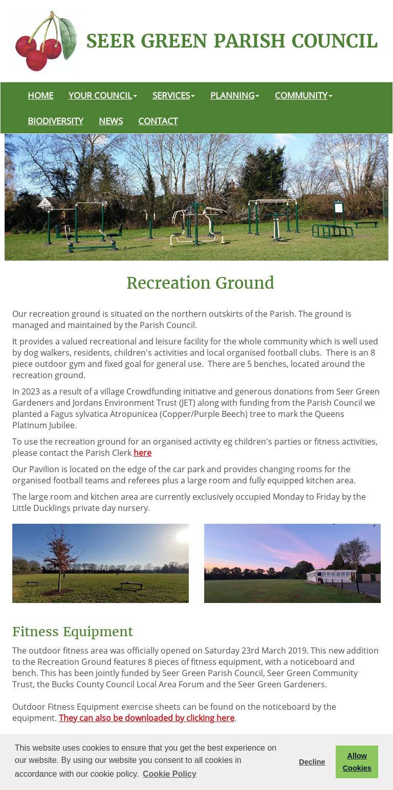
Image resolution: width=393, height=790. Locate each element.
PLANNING (234, 95)
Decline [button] (312, 762)
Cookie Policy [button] (169, 774)
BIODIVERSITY (55, 120)
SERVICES (173, 95)
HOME (40, 95)
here (142, 452)
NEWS (111, 120)
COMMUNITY (304, 95)
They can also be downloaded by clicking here (146, 718)
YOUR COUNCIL (103, 95)
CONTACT (158, 120)
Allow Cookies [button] (357, 762)
